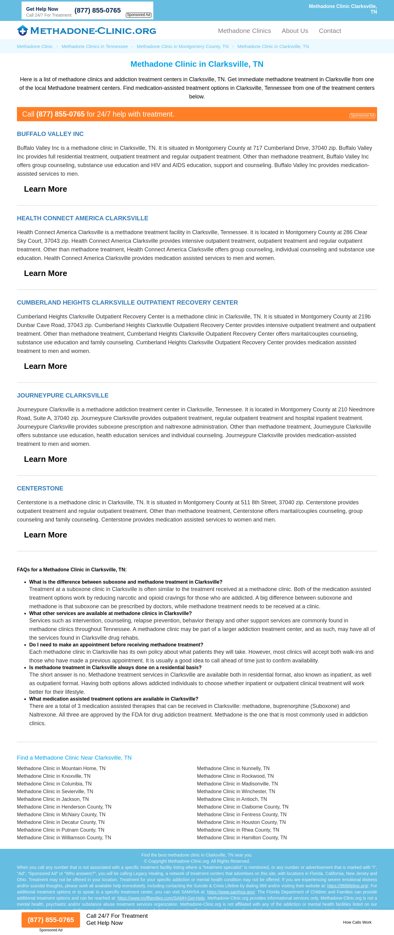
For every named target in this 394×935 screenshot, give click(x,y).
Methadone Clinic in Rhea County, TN (238, 830)
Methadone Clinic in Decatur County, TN (61, 822)
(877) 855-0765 (97, 10)
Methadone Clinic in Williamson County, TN (64, 837)
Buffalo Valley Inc (50, 133)
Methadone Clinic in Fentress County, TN (242, 814)
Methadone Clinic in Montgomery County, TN (183, 46)
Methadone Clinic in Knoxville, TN (53, 776)
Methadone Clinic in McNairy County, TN (61, 814)
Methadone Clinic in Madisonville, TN (237, 783)
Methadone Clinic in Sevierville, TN (55, 791)
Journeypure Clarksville (63, 395)
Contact (330, 30)
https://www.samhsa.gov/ (231, 891)
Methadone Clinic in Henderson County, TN (64, 806)
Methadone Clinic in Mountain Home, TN (61, 768)
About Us (295, 30)
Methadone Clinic (35, 46)
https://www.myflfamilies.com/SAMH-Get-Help (161, 898)
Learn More (45, 189)
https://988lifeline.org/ (347, 885)
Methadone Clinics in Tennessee (95, 46)
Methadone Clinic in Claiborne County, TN (242, 806)
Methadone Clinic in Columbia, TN (54, 783)
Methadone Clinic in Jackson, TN (53, 799)
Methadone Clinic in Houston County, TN (241, 822)
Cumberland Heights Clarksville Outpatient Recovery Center (127, 302)
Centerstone (40, 488)
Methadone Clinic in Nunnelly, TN (233, 768)
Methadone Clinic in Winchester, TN (236, 791)
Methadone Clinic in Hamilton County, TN (242, 837)
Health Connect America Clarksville (82, 218)
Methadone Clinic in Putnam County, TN (60, 830)
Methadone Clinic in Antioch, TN (232, 799)
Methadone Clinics (244, 30)
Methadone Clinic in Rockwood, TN (235, 776)
